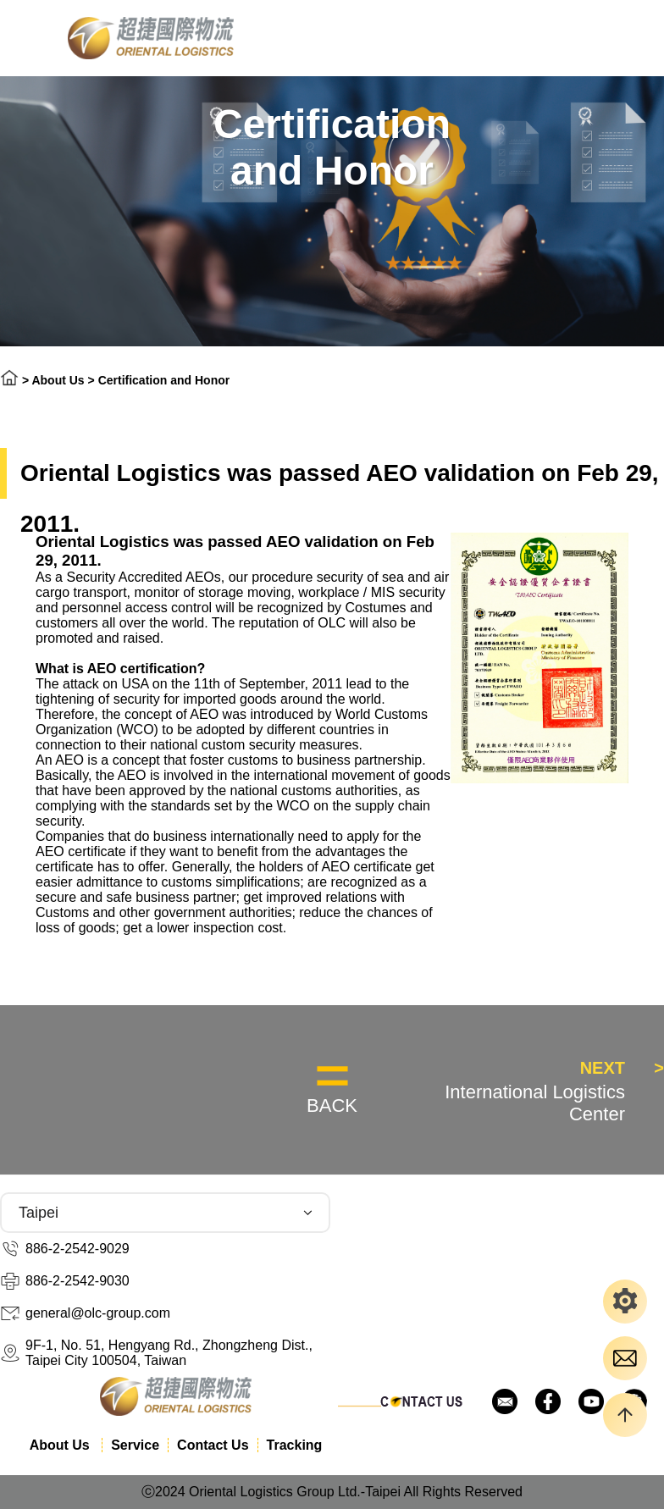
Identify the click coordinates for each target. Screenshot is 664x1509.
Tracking (295, 1445)
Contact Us (212, 1445)
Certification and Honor (164, 380)
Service (135, 1445)
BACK (332, 1105)
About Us (59, 380)
